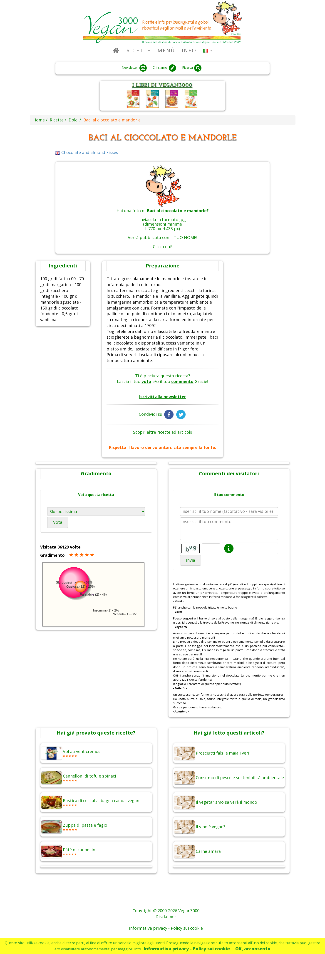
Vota (57, 522)
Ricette (139, 50)
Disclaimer (166, 916)
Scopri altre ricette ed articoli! (162, 432)
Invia (190, 560)
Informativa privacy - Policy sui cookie (187, 949)
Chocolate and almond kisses (86, 152)
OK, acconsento (252, 949)
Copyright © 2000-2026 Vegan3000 (165, 910)
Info (189, 50)
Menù (166, 50)
